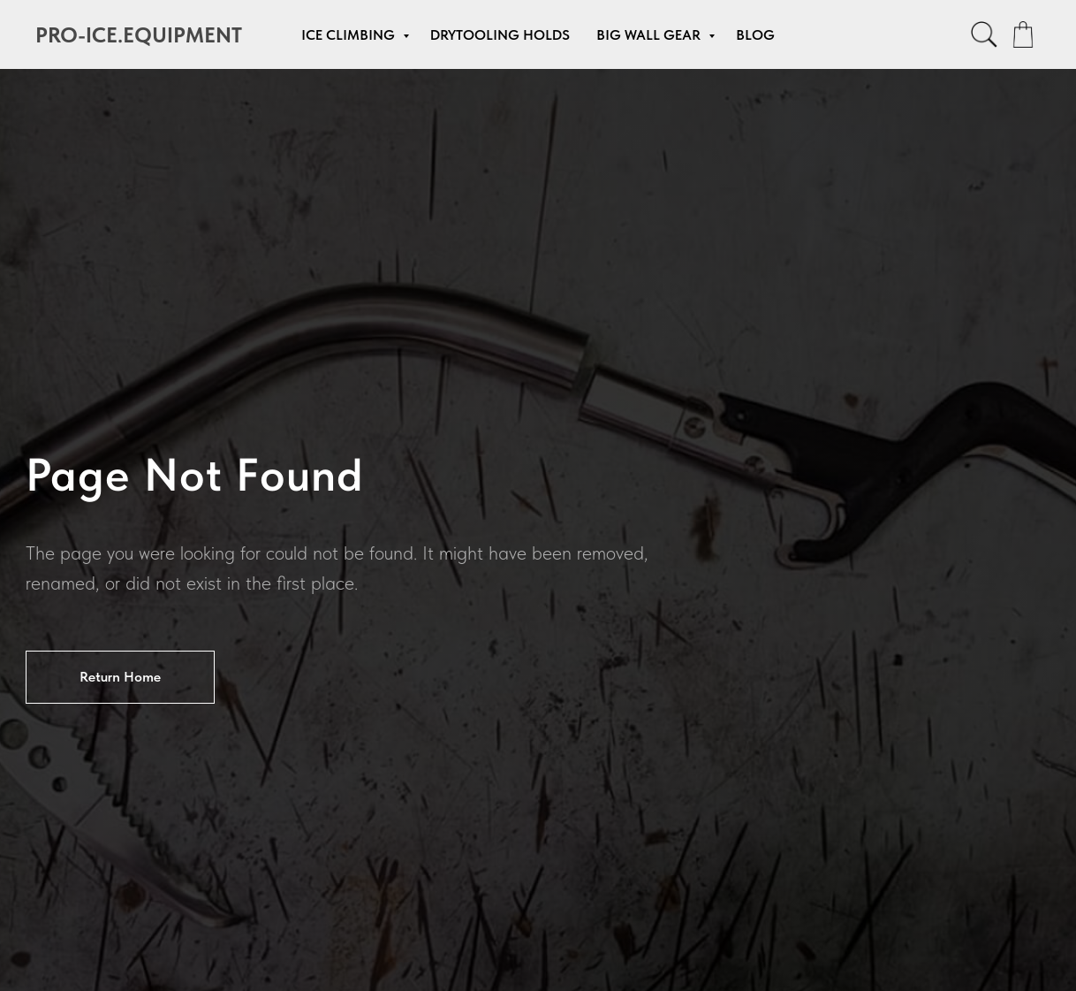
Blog (755, 35)
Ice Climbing (349, 35)
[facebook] (984, 34)
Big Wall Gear (650, 35)
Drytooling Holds (500, 35)
